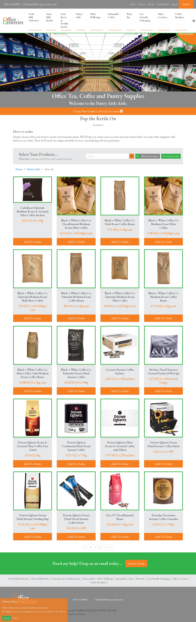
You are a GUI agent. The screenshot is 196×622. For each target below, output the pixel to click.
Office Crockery (162, 15)
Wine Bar (129, 15)
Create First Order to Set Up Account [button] (98, 111)
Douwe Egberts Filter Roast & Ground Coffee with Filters (120, 446)
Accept (6, 618)
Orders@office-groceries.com (40, 4)
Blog (89, 610)
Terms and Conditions (74, 610)
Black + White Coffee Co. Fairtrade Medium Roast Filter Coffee (120, 296)
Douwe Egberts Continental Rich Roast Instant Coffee (76, 446)
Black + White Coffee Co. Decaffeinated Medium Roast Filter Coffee (76, 224)
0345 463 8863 (12, 4)
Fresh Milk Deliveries (33, 17)
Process (141, 4)
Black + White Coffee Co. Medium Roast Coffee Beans (163, 296)
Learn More (59, 611)
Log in (174, 4)
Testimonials (163, 4)
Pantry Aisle (79, 15)
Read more (98, 125)
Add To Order (32, 242)
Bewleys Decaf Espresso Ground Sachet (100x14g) (163, 371)
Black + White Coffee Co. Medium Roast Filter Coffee (163, 224)
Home (19, 169)
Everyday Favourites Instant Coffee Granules (163, 517)
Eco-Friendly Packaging (145, 17)
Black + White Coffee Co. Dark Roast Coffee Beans (120, 222)
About (151, 4)
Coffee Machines (179, 15)
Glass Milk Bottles (49, 17)
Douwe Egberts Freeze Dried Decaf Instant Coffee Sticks (76, 519)
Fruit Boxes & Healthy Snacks (64, 20)
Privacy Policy (99, 610)
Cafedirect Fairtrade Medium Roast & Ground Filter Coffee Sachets (32, 211)
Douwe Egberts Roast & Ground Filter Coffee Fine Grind (32, 446)
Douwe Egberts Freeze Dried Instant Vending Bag (32, 517)
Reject (15, 618)
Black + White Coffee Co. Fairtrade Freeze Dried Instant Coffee (76, 373)
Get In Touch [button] (136, 563)
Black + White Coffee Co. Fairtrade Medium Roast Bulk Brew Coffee (32, 296)
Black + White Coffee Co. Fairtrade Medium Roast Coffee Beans (76, 296)
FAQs (132, 4)
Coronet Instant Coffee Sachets (120, 371)
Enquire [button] (186, 4)
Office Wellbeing (95, 15)
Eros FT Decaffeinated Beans (119, 517)
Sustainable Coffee (113, 15)
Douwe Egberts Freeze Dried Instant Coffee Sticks (163, 444)
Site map (112, 610)
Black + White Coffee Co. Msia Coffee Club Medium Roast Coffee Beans (33, 373)
